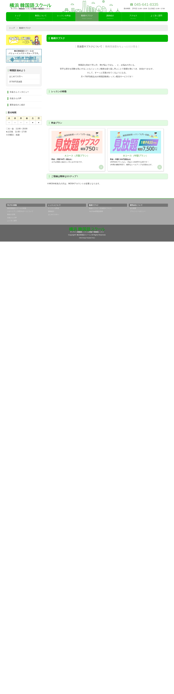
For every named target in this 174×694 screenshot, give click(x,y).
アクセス (133, 17)
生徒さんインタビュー (19, 92)
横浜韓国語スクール (84, 687)
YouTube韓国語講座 (96, 664)
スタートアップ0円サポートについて (20, 664)
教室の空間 (11, 667)
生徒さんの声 (15, 98)
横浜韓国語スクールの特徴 (16, 661)
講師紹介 (110, 17)
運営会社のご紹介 (17, 105)
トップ (17, 17)
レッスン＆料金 (63, 17)
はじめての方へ (16, 76)
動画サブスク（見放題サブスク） (101, 661)
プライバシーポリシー (138, 664)
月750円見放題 (15, 82)
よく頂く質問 (156, 17)
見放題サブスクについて (89, 46)
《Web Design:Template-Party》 (87, 690)
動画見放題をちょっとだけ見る (121, 46)
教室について (40, 17)
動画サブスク (87, 17)
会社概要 (133, 661)
